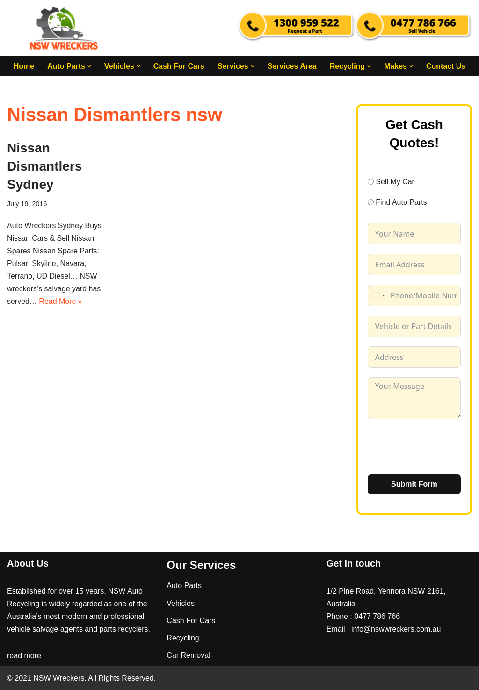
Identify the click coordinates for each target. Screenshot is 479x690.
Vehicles (181, 603)
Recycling (183, 638)
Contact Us (445, 66)
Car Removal (188, 655)
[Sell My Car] (371, 182)
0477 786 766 (377, 616)
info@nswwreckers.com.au (396, 629)
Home (23, 66)
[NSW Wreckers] (64, 28)
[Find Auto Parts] (371, 202)
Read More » (60, 302)
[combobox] (378, 295)
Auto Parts (184, 586)
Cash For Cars (178, 66)
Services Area (292, 66)
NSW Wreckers (57, 678)
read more (24, 656)
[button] (89, 66)
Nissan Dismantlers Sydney (44, 166)
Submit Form (414, 484)
